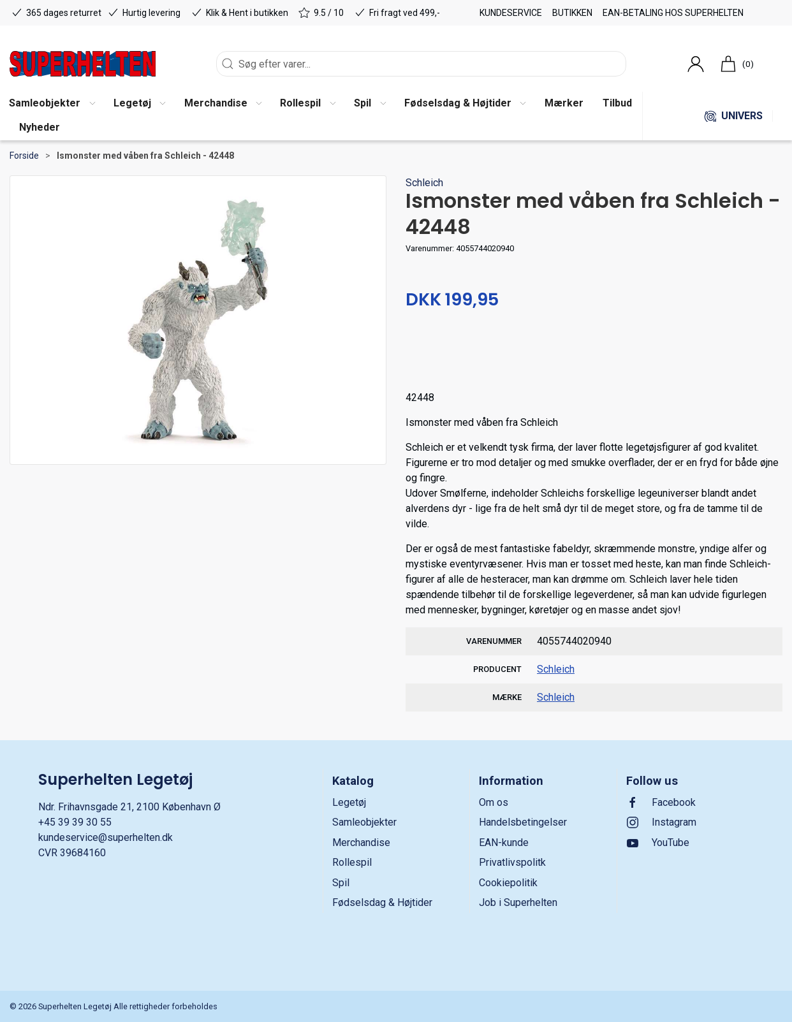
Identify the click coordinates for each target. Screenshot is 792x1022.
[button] (139, 104)
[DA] (83, 64)
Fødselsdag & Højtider (382, 902)
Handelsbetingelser (523, 822)
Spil (340, 883)
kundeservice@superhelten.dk (105, 837)
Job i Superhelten (518, 902)
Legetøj (349, 802)
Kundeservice (511, 13)
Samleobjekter (364, 822)
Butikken (572, 13)
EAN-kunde (504, 842)
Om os (493, 802)
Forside (24, 155)
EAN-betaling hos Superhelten (673, 13)
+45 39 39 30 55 (75, 822)
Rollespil (352, 862)
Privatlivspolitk (512, 862)
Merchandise (361, 842)
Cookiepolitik (508, 883)
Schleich (424, 183)
